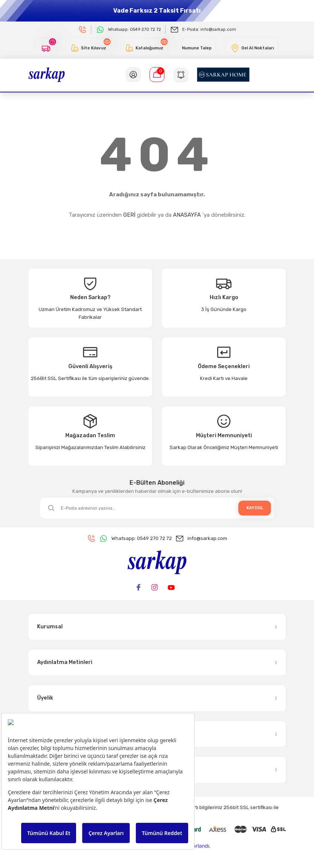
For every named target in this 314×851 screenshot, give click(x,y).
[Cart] (157, 74)
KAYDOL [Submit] (254, 507)
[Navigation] (180, 74)
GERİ (129, 215)
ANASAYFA (187, 215)
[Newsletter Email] (157, 508)
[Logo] (46, 74)
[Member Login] (133, 74)
